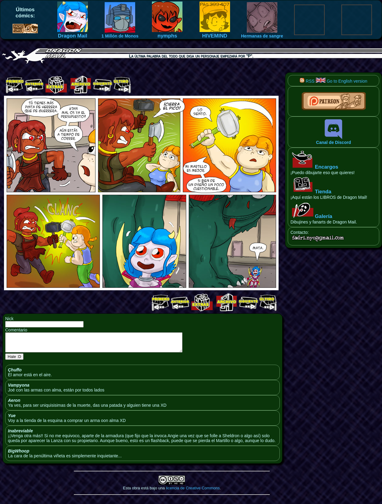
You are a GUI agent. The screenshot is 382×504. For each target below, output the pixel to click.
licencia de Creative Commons (193, 491)
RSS (307, 81)
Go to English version (341, 81)
